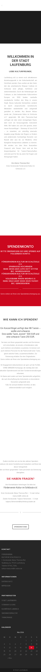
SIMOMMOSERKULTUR (9, 613)
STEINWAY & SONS (8, 605)
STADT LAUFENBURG (9, 600)
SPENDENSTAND (20, 527)
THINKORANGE (7, 617)
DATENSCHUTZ (7, 581)
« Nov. (10, 658)
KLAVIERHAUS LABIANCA (10, 609)
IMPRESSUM (6, 586)
